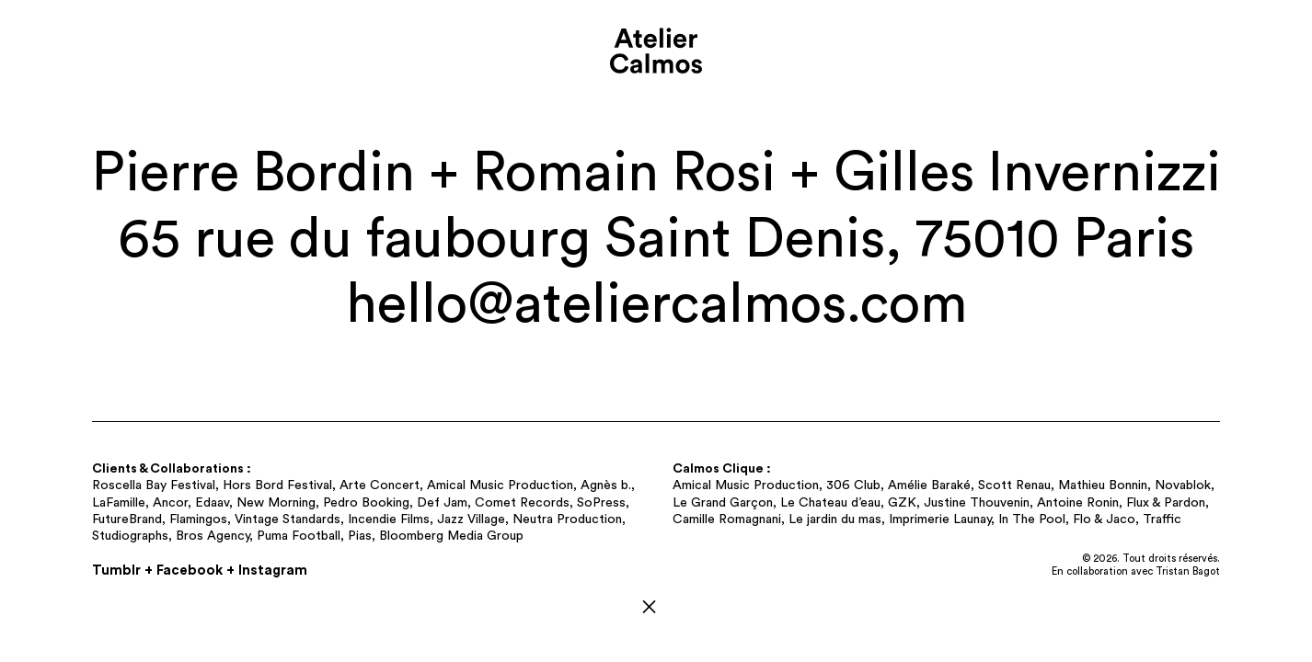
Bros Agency (212, 536)
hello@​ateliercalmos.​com (656, 305)
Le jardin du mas (834, 519)
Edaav (212, 502)
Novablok (1183, 485)
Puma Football (298, 536)
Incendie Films (389, 519)
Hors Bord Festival (277, 485)
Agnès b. (606, 485)
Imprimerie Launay (940, 519)
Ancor (170, 502)
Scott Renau (1014, 485)
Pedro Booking (366, 502)
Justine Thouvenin (977, 502)
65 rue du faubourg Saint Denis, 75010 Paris (656, 239)
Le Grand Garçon (723, 502)
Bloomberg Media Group (451, 536)
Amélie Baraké (929, 485)
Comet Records (522, 502)
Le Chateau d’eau (830, 502)
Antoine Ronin (1078, 502)
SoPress (601, 502)
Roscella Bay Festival (153, 485)
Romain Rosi (624, 173)
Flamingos (198, 519)
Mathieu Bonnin (1102, 485)
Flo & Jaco (1104, 519)
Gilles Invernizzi (1027, 173)
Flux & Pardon (1165, 502)
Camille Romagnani (727, 519)
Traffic (1162, 519)
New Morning (276, 502)
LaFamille (118, 502)
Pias (360, 536)
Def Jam (442, 502)
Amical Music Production (500, 485)
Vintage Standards (287, 519)
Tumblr (116, 570)
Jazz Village (471, 519)
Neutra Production (567, 519)
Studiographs (130, 536)
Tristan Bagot (1188, 571)
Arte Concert (380, 485)
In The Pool (1031, 519)
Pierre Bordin (253, 173)
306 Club (853, 485)
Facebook (189, 570)
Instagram (272, 570)
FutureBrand (127, 519)
